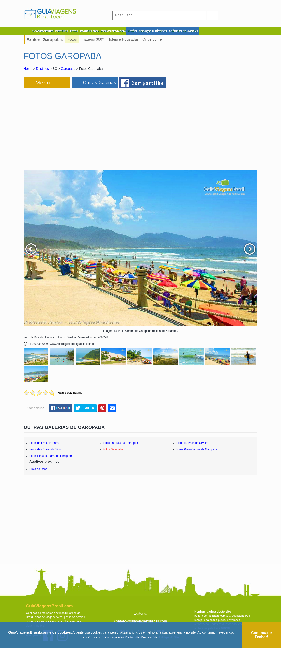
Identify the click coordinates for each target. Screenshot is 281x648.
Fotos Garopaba (113, 449)
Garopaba (68, 68)
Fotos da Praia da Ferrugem (120, 443)
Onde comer (152, 39)
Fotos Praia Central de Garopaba (197, 449)
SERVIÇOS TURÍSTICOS (153, 31)
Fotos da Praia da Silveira (192, 443)
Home (28, 68)
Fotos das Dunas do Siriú (45, 449)
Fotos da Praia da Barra (44, 443)
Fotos (72, 39)
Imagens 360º (91, 39)
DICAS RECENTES (42, 31)
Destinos (42, 68)
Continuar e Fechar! (261, 635)
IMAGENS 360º (89, 31)
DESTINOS (61, 31)
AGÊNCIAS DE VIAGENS (183, 31)
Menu (43, 83)
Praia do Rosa (38, 469)
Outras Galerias (99, 82)
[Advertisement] (74, 127)
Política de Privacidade (141, 637)
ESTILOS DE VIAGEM (113, 31)
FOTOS (74, 31)
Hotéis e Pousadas (123, 39)
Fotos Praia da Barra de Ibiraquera (51, 456)
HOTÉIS (132, 31)
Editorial (140, 613)
